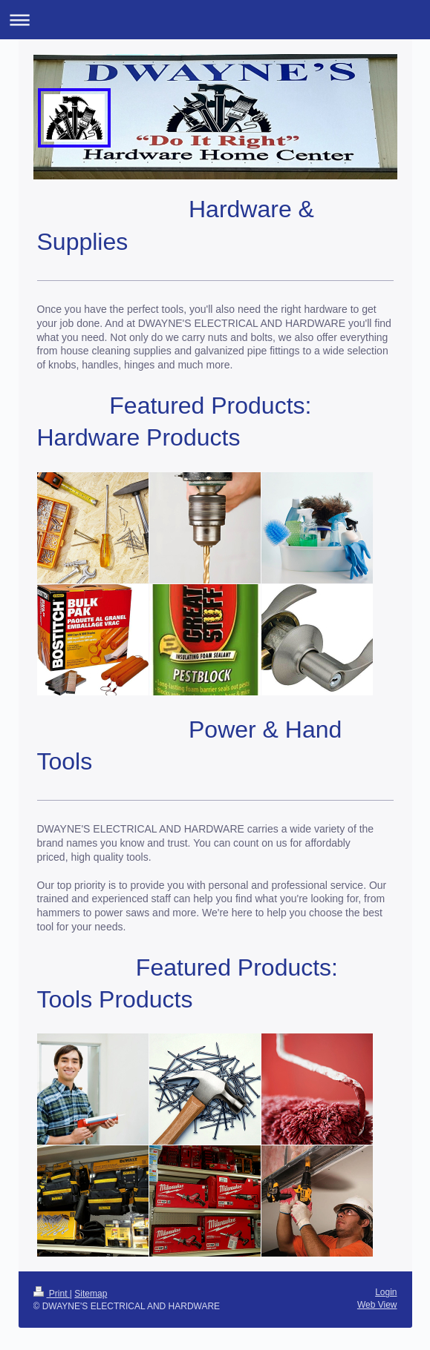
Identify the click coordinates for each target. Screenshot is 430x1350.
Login (386, 1292)
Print (51, 1293)
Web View (377, 1305)
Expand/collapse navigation (215, 20)
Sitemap (90, 1293)
